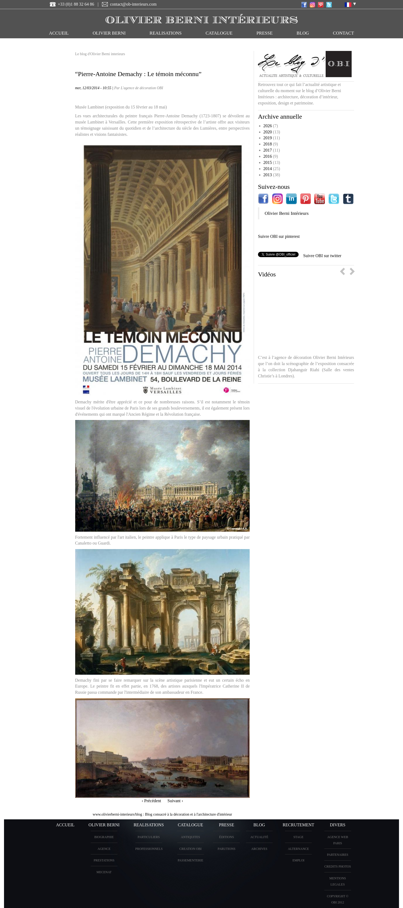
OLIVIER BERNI (109, 33)
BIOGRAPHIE (104, 837)
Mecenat (104, 872)
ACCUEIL (59, 33)
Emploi (298, 860)
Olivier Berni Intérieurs (287, 213)
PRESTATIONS (104, 860)
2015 (267, 162)
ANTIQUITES (190, 837)
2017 (267, 150)
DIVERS (337, 825)
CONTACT (343, 33)
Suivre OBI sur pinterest (279, 236)
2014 (267, 168)
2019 (267, 138)
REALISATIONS (166, 33)
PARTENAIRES (337, 855)
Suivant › (175, 800)
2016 (267, 156)
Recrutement (298, 825)
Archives (259, 849)
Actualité (259, 837)
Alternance (298, 849)
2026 (267, 125)
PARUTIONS (226, 849)
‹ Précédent (151, 800)
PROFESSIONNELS (149, 849)
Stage (298, 837)
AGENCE (104, 849)
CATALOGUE (219, 33)
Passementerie (190, 860)
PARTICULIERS (149, 837)
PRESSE (264, 33)
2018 (267, 144)
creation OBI (190, 849)
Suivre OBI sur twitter (322, 255)
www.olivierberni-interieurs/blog (117, 814)
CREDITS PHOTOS (337, 866)
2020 (267, 132)
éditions (226, 837)
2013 (267, 174)
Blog (302, 33)
